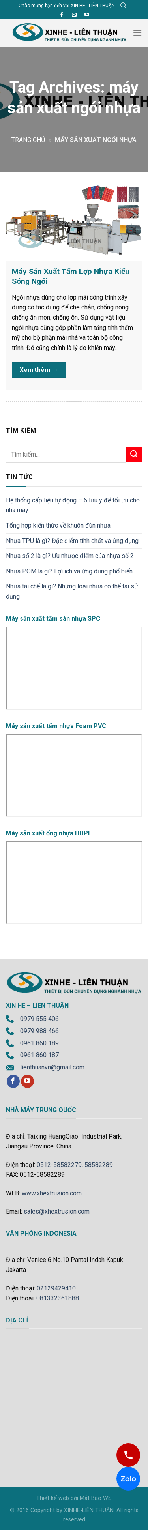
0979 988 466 (39, 1031)
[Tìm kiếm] (123, 5)
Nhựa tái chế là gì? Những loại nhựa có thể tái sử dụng (72, 591)
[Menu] (137, 32)
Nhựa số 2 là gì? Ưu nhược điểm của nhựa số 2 (70, 556)
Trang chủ (28, 140)
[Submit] (134, 454)
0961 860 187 (39, 1055)
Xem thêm (39, 370)
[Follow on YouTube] (86, 15)
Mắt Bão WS (96, 1498)
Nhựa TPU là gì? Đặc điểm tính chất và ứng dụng (72, 541)
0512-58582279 (59, 1165)
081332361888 (57, 1298)
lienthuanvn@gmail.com (52, 1067)
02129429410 (56, 1288)
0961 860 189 (39, 1043)
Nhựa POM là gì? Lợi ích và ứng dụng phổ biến (69, 571)
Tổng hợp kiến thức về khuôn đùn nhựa (58, 525)
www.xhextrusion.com (52, 1193)
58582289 (98, 1165)
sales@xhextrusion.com (57, 1211)
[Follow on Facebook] (61, 15)
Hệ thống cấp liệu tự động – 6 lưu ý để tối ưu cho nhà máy (73, 505)
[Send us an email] (74, 15)
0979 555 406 (39, 1018)
